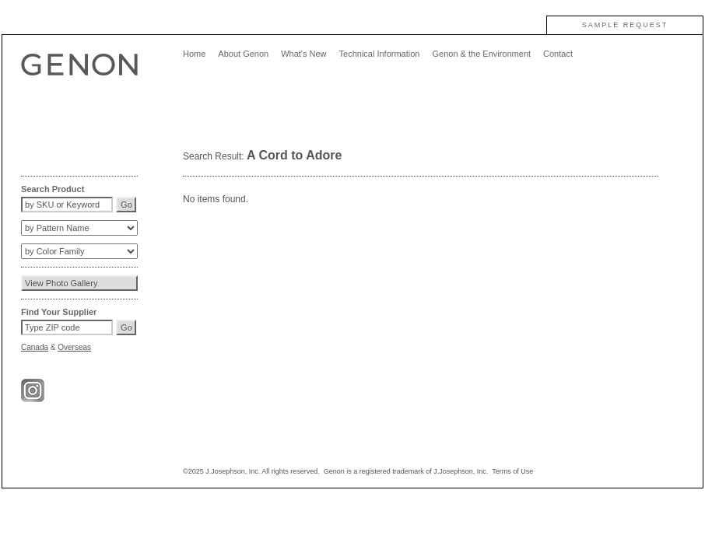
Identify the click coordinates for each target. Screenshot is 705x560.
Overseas (74, 347)
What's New (303, 53)
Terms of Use (512, 471)
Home (194, 53)
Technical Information (379, 53)
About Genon (243, 53)
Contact (558, 53)
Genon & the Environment (481, 53)
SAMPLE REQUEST (625, 25)
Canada (34, 347)
